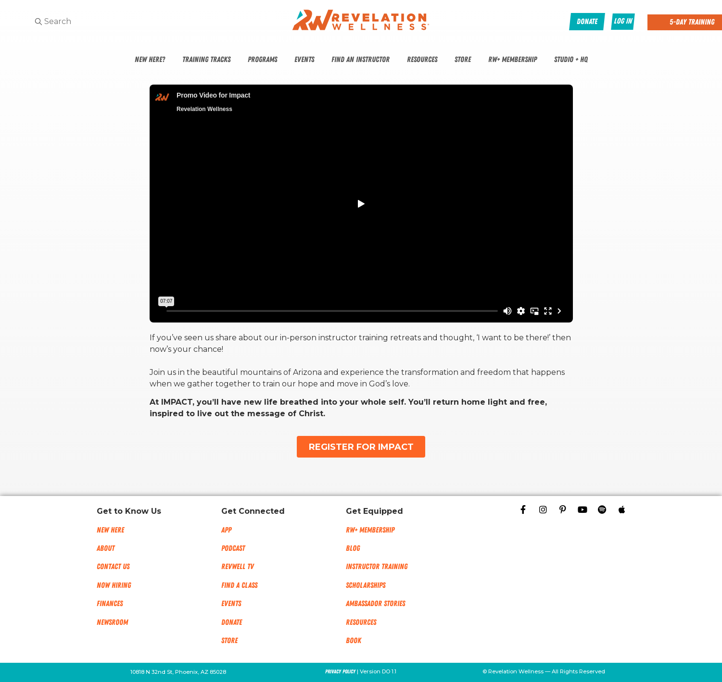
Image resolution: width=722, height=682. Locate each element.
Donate (231, 622)
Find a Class (239, 585)
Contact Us (113, 566)
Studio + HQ (571, 59)
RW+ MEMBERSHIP (370, 530)
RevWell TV (237, 566)
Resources (422, 59)
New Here (110, 530)
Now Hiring (114, 585)
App (226, 530)
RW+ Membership (512, 59)
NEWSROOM (112, 622)
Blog (353, 548)
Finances (110, 603)
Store (463, 59)
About (105, 548)
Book (353, 640)
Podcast (233, 548)
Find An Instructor (360, 59)
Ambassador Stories (375, 603)
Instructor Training (376, 566)
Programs (262, 59)
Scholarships (365, 585)
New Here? (150, 59)
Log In (623, 21)
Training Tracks (206, 59)
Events (304, 59)
